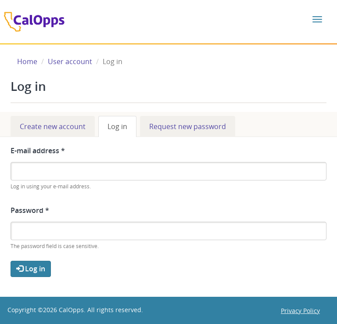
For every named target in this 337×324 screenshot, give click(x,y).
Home (27, 61)
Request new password (187, 126)
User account (70, 61)
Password (30, 210)
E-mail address (38, 150)
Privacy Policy (300, 310)
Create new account (53, 126)
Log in (122, 129)
